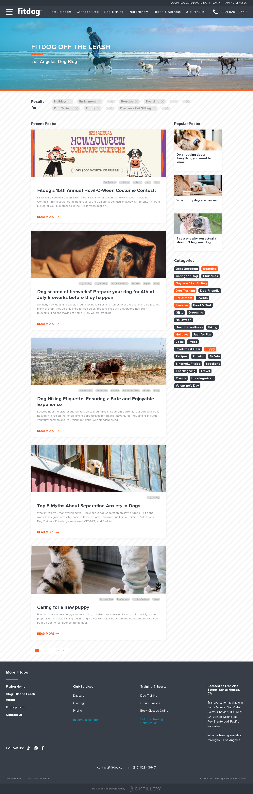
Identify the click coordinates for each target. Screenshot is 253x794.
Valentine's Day (187, 386)
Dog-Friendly (138, 12)
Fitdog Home (15, 687)
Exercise (129, 101)
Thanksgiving (185, 371)
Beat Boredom (60, 12)
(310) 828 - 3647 (234, 12)
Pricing (77, 711)
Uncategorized (202, 378)
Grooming (195, 313)
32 (57, 650)
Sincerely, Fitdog (188, 364)
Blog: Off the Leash (20, 694)
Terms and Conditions (38, 778)
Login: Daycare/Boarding (189, 2)
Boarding (155, 101)
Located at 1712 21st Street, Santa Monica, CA (224, 689)
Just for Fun (195, 12)
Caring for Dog (88, 12)
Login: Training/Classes (230, 2)
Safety (215, 356)
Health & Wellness (167, 12)
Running (199, 356)
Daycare (78, 696)
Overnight (80, 703)
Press (193, 342)
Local (180, 342)
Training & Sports (153, 687)
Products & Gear (188, 349)
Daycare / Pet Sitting (138, 108)
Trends (181, 378)
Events (203, 298)
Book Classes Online (154, 711)
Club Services (83, 687)
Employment (15, 707)
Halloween (183, 320)
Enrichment (90, 101)
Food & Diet (202, 305)
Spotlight (213, 364)
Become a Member (86, 720)
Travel (205, 371)
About (10, 700)
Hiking (212, 327)
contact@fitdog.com (111, 768)
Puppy (93, 108)
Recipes (182, 356)
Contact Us (14, 715)
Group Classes (150, 703)
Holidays (62, 101)
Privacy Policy (13, 778)
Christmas (210, 276)
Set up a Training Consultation (151, 721)
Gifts (179, 313)
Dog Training (113, 12)
